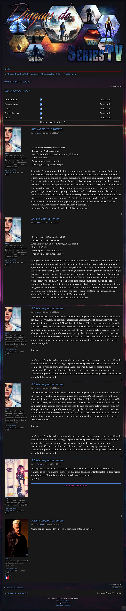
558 (14, 170)
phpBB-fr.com (66, 601)
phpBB (57, 598)
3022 (15, 569)
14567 (15, 508)
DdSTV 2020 (65, 603)
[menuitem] (7, 69)
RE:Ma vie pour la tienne (47, 308)
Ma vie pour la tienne (17, 81)
